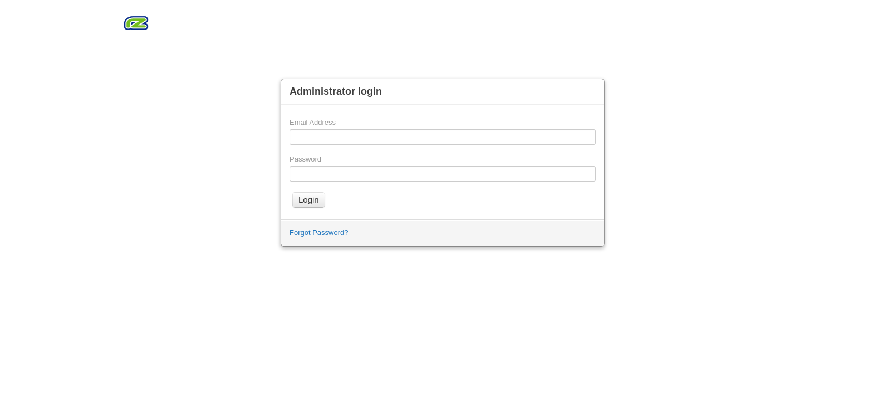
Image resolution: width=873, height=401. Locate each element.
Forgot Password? (319, 232)
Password (305, 159)
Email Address (313, 122)
